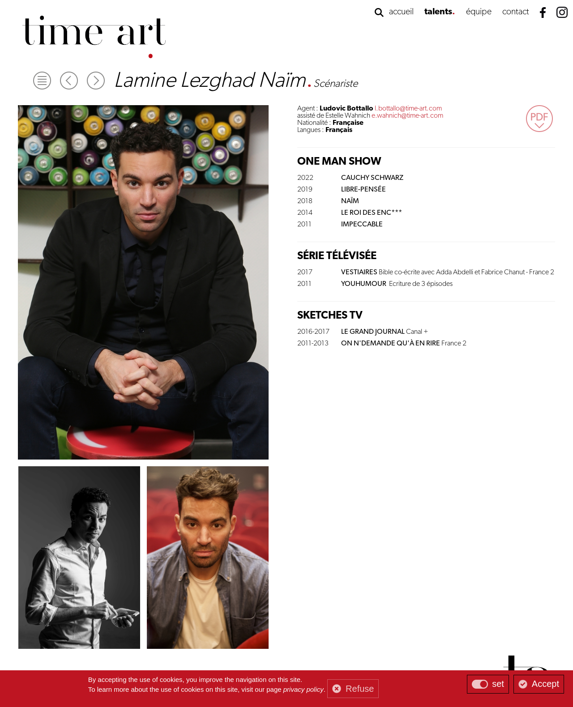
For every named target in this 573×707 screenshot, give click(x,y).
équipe (479, 12)
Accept (545, 684)
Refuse (360, 689)
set (498, 684)
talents (438, 12)
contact (515, 12)
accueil (401, 12)
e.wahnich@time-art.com (407, 115)
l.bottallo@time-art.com (408, 108)
